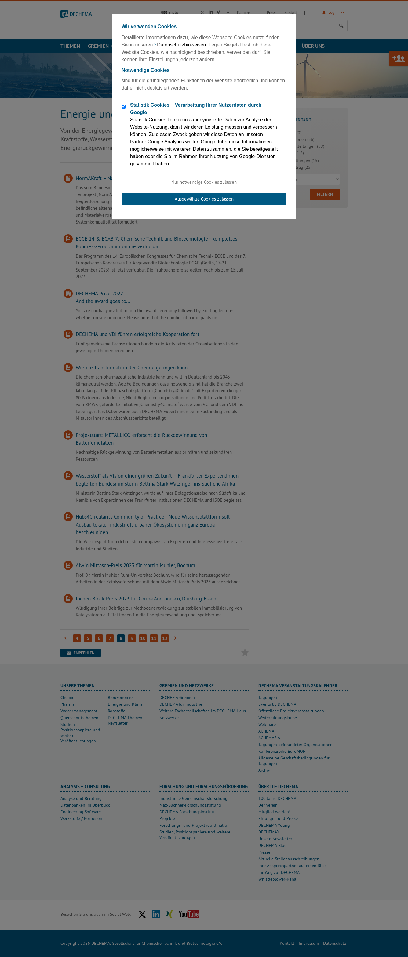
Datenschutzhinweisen (181, 44)
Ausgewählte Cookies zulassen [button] (204, 199)
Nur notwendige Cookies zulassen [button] (204, 182)
